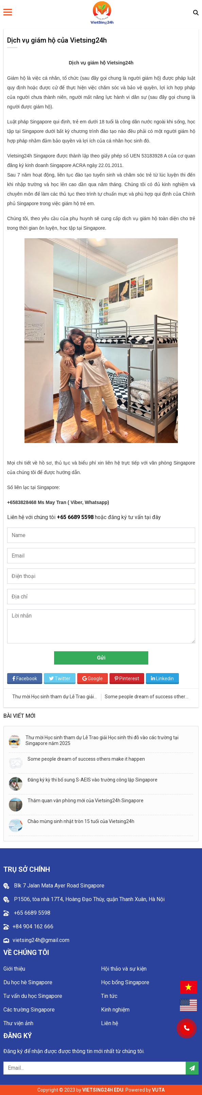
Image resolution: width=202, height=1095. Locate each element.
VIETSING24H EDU (102, 1090)
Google (92, 678)
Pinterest (127, 678)
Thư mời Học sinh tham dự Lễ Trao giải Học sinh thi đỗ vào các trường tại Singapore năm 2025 (102, 740)
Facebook (24, 678)
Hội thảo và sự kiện (124, 968)
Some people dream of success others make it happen (86, 759)
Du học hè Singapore (27, 982)
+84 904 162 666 (33, 926)
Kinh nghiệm (115, 1009)
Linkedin (162, 678)
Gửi (101, 658)
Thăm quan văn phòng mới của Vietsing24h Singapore (86, 800)
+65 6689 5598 (76, 517)
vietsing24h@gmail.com (41, 940)
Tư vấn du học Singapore (32, 996)
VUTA (158, 1090)
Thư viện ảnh (18, 1023)
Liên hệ (109, 1023)
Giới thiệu (14, 968)
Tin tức (109, 996)
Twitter (59, 678)
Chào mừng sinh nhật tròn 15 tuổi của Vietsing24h (81, 821)
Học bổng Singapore (125, 982)
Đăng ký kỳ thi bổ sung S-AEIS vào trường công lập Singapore (92, 779)
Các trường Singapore (29, 1009)
